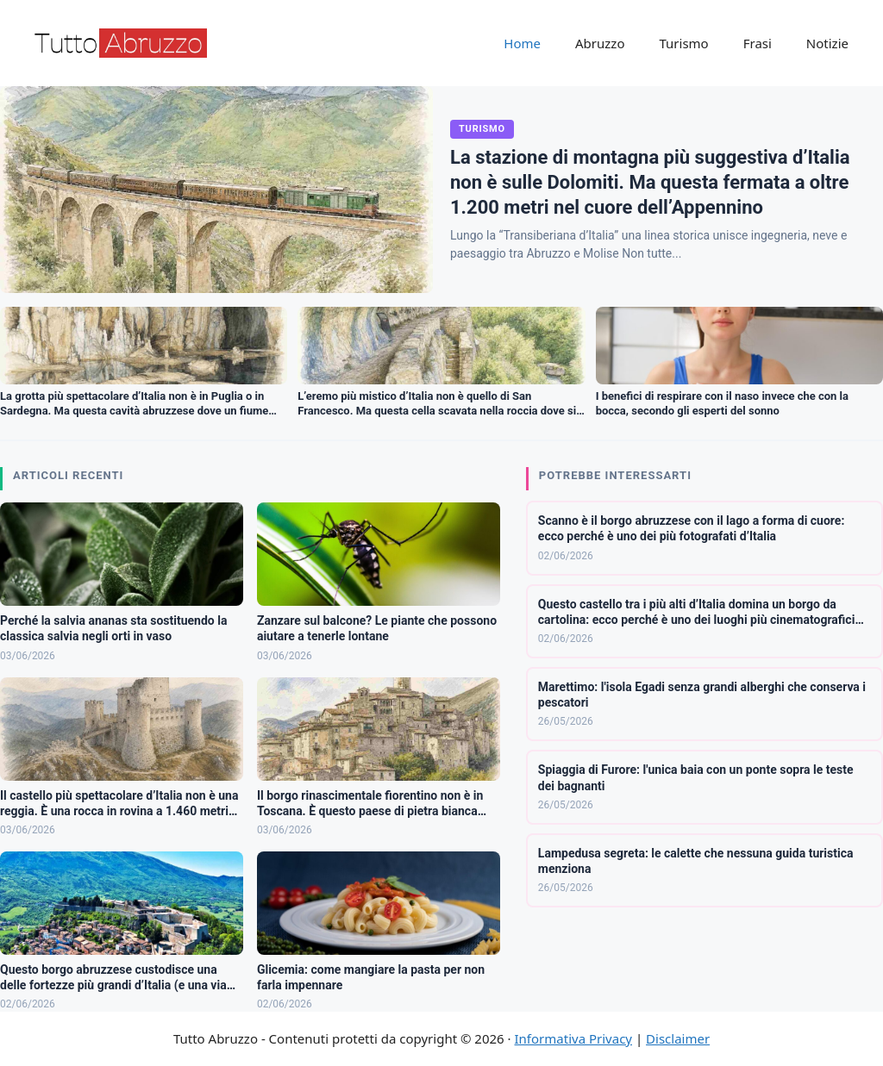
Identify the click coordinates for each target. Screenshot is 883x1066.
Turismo (683, 43)
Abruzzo (599, 43)
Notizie (827, 43)
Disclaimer (678, 1038)
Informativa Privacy (573, 1038)
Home (522, 43)
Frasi (757, 43)
